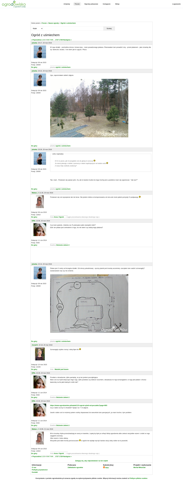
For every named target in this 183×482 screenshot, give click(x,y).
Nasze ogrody (53, 23)
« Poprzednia (36, 40)
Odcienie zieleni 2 (62, 245)
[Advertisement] (92, 15)
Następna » (67, 40)
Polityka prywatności (40, 470)
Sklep (117, 4)
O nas (34, 467)
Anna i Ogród (59, 217)
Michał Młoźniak (139, 467)
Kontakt (35, 472)
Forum (77, 4)
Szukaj (109, 28)
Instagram (106, 4)
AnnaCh (35, 345)
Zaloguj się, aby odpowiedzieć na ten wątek (91, 461)
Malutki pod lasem (61, 369)
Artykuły (67, 4)
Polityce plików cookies (138, 478)
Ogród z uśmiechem (68, 23)
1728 (61, 40)
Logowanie (176, 4)
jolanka (34, 43)
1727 (57, 40)
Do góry (34, 67)
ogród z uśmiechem (63, 67)
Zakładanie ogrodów (75, 467)
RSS (106, 468)
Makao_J (35, 193)
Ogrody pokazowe (91, 4)
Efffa (33, 221)
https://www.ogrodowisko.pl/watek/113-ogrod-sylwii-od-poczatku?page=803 (78, 405)
